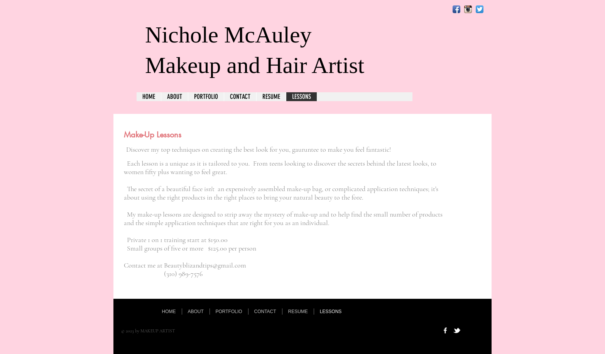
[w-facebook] (445, 330)
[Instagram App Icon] (468, 9)
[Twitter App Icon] (479, 9)
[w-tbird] (457, 330)
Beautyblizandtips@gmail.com (205, 265)
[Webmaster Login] (472, 350)
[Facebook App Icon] (456, 9)
